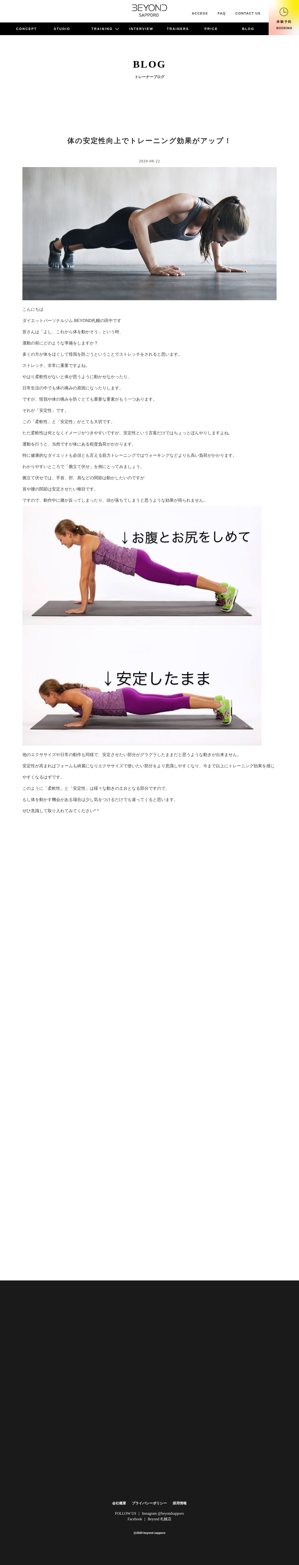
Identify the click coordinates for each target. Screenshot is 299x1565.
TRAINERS (178, 29)
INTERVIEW (141, 29)
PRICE (211, 29)
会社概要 (119, 1503)
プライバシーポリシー (149, 1503)
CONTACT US (248, 13)
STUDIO (62, 29)
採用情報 (180, 1503)
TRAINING (105, 29)
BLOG (248, 29)
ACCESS (200, 13)
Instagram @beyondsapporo (163, 1513)
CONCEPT (26, 29)
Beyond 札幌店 (159, 1519)
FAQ (222, 13)
